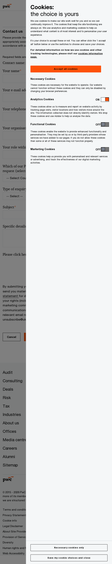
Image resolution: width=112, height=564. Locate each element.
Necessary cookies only (69, 547)
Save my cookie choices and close (68, 557)
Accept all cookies (65, 69)
